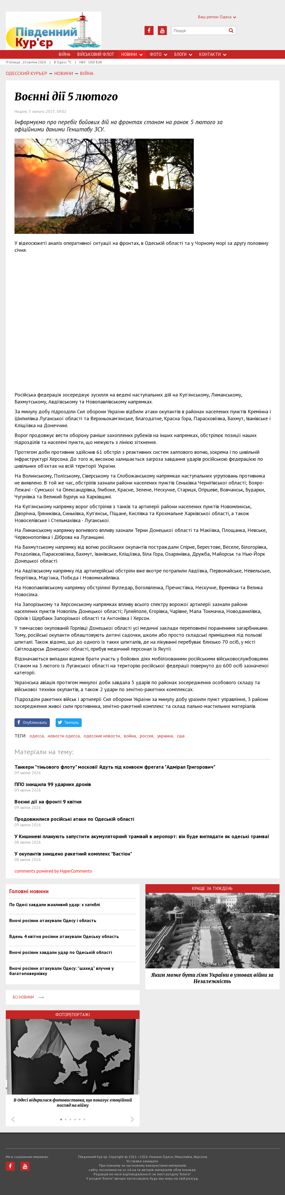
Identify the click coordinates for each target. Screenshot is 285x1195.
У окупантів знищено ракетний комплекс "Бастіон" (73, 853)
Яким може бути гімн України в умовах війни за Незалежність (212, 978)
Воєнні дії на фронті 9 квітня (47, 801)
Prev (13, 1119)
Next (132, 1119)
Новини (132, 54)
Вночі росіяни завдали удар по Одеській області (60, 952)
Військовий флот (95, 54)
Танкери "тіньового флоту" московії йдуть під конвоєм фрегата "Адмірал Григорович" (114, 766)
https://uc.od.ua (54, 31)
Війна (64, 54)
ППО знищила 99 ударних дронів (52, 784)
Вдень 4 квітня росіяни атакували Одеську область (64, 936)
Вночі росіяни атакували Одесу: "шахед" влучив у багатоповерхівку (61, 970)
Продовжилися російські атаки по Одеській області (74, 819)
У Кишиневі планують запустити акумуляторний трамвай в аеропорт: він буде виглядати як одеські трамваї (141, 836)
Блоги (183, 54)
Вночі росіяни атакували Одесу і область (52, 920)
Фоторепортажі (72, 1014)
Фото (158, 54)
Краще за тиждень (212, 888)
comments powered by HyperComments (53, 871)
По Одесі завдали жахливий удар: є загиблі (54, 904)
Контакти (212, 54)
